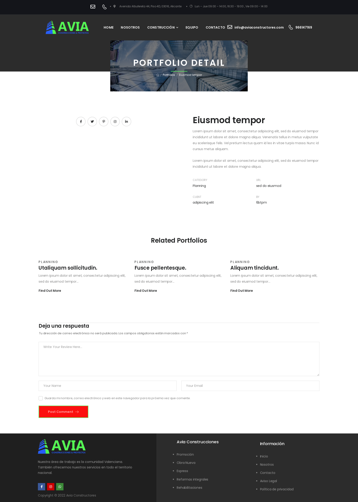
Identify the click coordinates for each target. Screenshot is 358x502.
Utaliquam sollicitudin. (68, 267)
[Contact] (93, 7)
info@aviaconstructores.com (259, 27)
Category (200, 180)
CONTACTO (215, 27)
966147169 (303, 27)
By (258, 197)
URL (258, 180)
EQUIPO (192, 27)
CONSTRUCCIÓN (161, 27)
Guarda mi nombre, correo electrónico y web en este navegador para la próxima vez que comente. (118, 398)
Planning (199, 185)
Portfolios (169, 75)
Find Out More (50, 291)
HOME (108, 27)
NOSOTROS (130, 27)
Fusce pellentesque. (160, 267)
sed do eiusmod (268, 185)
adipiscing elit (203, 202)
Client (197, 197)
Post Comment (61, 411)
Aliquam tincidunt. (254, 267)
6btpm (261, 202)
